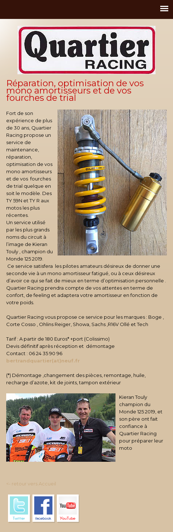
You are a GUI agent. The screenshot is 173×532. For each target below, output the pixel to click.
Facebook (43, 509)
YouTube (68, 509)
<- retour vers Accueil (31, 484)
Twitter (19, 509)
